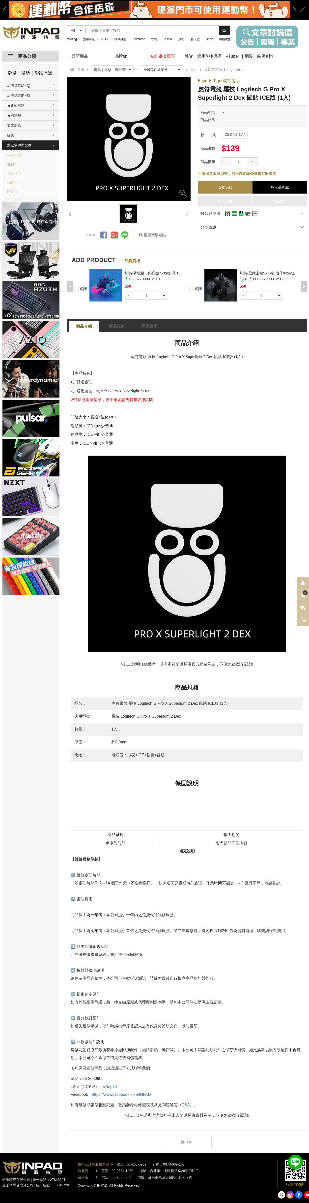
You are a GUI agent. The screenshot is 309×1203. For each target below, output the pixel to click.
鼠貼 (11, 164)
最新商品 (79, 56)
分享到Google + (114, 235)
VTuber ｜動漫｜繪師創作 (249, 56)
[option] (149, 9)
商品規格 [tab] (117, 326)
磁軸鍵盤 (225, 39)
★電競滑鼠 (16, 105)
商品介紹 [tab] (84, 326)
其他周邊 (14, 173)
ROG (104, 39)
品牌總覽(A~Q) (18, 86)
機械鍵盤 (120, 39)
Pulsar (168, 39)
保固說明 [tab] (149, 326)
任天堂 (195, 39)
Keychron (139, 39)
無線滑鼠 (89, 39)
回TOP (187, 1142)
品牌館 (121, 56)
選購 (80, 288)
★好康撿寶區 (162, 56)
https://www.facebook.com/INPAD (121, 1094)
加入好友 (295, 1162)
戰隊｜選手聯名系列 (204, 56)
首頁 (80, 70)
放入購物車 (279, 187)
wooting (72, 39)
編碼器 (12, 182)
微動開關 (14, 155)
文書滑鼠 (14, 125)
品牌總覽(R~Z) (18, 96)
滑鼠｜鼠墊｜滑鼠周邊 (30, 72)
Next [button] (293, 10)
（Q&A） (186, 1105)
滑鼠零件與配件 (19, 145)
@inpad (110, 1086)
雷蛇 (154, 39)
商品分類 (22, 56)
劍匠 (181, 39)
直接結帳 (225, 187)
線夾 (10, 135)
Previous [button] (6, 10)
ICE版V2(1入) (234, 134)
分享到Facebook (104, 235)
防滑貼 (12, 191)
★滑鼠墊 (14, 115)
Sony (209, 39)
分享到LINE (125, 235)
